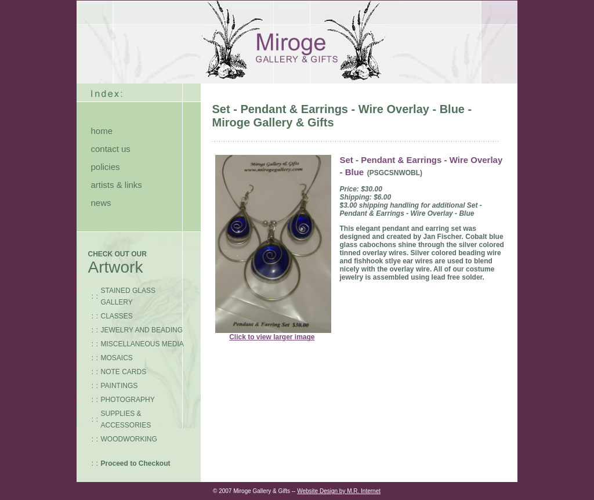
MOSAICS (117, 358)
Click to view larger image (271, 337)
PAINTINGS (119, 386)
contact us (111, 149)
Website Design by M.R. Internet (339, 491)
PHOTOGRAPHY (128, 400)
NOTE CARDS (124, 372)
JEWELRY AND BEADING (142, 330)
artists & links (116, 185)
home (102, 131)
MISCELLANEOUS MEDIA (142, 344)
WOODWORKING (129, 439)
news (101, 203)
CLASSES (117, 316)
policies (105, 167)
